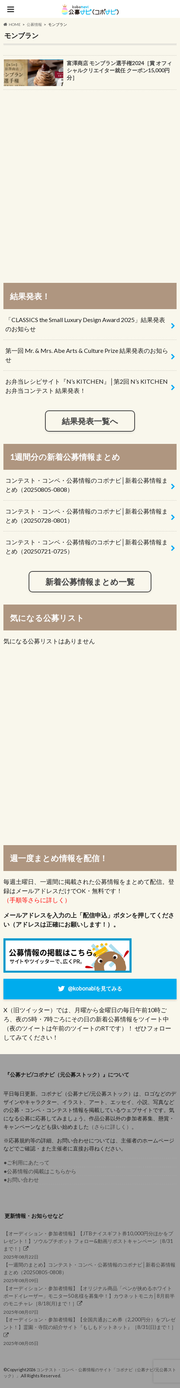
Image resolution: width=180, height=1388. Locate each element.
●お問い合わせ (21, 1179)
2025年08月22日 (89, 1245)
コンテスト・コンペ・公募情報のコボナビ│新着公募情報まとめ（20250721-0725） (86, 546)
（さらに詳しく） (110, 1126)
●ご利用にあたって (26, 1162)
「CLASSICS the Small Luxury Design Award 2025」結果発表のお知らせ (85, 324)
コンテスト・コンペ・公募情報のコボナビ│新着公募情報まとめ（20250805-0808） (86, 485)
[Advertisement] (90, 183)
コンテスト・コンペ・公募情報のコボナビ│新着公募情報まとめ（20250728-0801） (86, 515)
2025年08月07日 (89, 1299)
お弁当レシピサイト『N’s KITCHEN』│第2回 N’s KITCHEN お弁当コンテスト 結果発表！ (86, 386)
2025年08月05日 (89, 1331)
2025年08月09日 (89, 1272)
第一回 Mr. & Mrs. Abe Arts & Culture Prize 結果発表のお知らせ (86, 355)
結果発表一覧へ (90, 421)
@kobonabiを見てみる (95, 988)
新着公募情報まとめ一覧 (90, 581)
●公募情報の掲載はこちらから (39, 1171)
